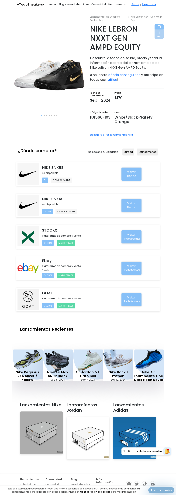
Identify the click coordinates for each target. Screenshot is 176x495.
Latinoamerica (147, 152)
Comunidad (98, 4)
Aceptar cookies (161, 490)
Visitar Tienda (131, 174)
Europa (128, 152)
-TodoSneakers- (31, 4)
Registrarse (149, 4)
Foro (86, 4)
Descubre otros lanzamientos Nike (111, 135)
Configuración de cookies (95, 491)
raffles (112, 79)
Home (52, 4)
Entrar (135, 4)
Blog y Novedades (70, 4)
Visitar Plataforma (132, 237)
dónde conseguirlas (124, 75)
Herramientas (117, 4)
